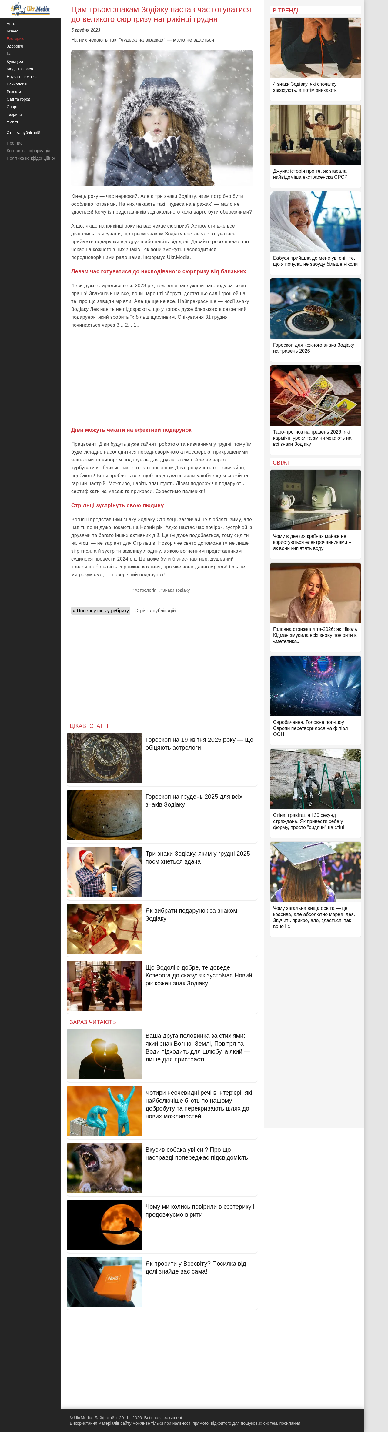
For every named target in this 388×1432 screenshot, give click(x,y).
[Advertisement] (162, 377)
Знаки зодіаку (176, 590)
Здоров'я (15, 46)
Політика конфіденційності (33, 158)
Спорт (12, 107)
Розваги (14, 91)
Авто (11, 23)
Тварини (14, 114)
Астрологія (145, 590)
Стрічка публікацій (155, 610)
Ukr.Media (178, 257)
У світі (12, 122)
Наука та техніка (22, 76)
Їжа (10, 54)
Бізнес (12, 31)
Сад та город (18, 99)
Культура (15, 61)
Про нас (14, 143)
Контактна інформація (28, 150)
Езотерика (16, 38)
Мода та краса (20, 69)
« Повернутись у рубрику (101, 610)
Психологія (17, 84)
